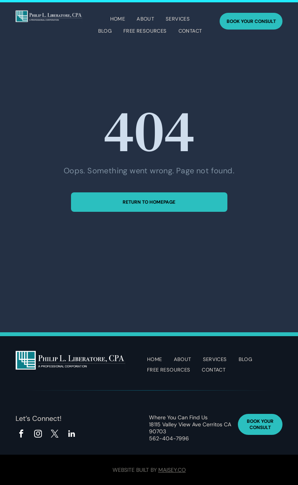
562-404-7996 (169, 438)
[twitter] (55, 434)
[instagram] (38, 434)
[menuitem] (117, 20)
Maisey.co (172, 469)
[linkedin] (71, 434)
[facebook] (21, 434)
